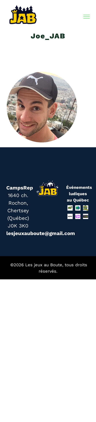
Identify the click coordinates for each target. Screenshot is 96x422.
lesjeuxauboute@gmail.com (40, 233)
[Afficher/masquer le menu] (86, 17)
